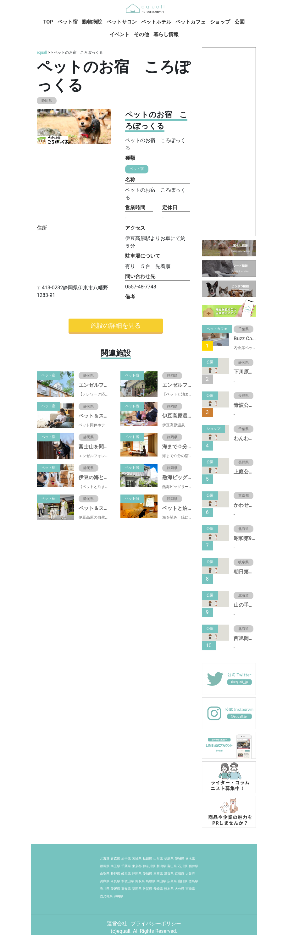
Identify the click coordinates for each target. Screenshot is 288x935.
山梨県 (104, 873)
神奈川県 (149, 866)
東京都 (136, 866)
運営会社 (117, 924)
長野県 (115, 873)
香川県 (104, 888)
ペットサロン (122, 22)
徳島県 (193, 881)
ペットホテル (156, 22)
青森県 (115, 858)
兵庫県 (104, 881)
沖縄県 (118, 896)
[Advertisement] (229, 141)
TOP (48, 22)
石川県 (182, 866)
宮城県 (136, 858)
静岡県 (136, 873)
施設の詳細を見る (116, 325)
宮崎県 (190, 888)
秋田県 (147, 858)
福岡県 (136, 888)
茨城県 (179, 858)
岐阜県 (126, 873)
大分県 (179, 888)
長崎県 (158, 888)
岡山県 (161, 881)
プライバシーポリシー (156, 924)
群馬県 (104, 866)
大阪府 (190, 873)
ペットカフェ (190, 22)
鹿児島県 (106, 896)
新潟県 (161, 866)
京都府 (179, 873)
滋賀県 (169, 873)
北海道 (104, 858)
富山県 (172, 866)
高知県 (126, 888)
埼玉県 (115, 866)
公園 (240, 22)
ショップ (220, 22)
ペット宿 (68, 22)
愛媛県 (115, 888)
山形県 (158, 858)
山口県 (182, 881)
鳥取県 (140, 881)
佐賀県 (147, 888)
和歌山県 (127, 881)
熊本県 (169, 888)
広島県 (172, 881)
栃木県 (190, 858)
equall (42, 52)
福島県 (169, 858)
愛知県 (147, 873)
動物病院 (92, 22)
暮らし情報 (166, 34)
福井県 (193, 866)
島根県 (150, 881)
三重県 (158, 873)
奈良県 (115, 881)
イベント (119, 34)
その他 (141, 34)
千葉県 (126, 866)
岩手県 (126, 858)
